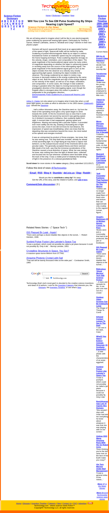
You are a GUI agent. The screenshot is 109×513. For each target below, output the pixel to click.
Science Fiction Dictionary (12, 17)
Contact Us (67, 503)
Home (48, 15)
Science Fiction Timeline (102, 18)
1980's (101, 39)
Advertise (82, 503)
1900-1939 (102, 26)
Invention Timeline (57, 287)
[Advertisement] (12, 76)
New (72, 15)
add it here (82, 180)
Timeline (65, 15)
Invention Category (66, 285)
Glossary (42, 287)
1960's (101, 34)
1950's (102, 31)
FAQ (75, 503)
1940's (101, 29)
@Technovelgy (58, 168)
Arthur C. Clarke (33, 101)
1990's (102, 42)
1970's (102, 36)
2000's (101, 44)
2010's (102, 47)
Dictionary (56, 15)
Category (52, 503)
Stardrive (44, 105)
